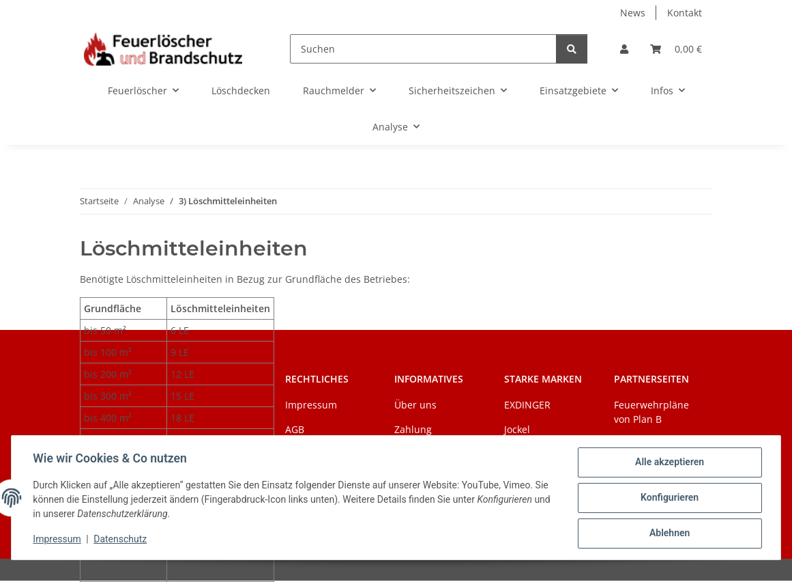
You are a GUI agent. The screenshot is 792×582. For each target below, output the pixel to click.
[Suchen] (423, 49)
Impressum (57, 539)
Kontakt (684, 12)
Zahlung (413, 429)
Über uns (415, 404)
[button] (624, 48)
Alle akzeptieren (668, 462)
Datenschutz (120, 539)
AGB (294, 429)
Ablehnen (669, 533)
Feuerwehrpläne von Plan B (651, 412)
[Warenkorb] (676, 48)
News (632, 12)
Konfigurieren (669, 498)
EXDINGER (527, 404)
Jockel (517, 429)
